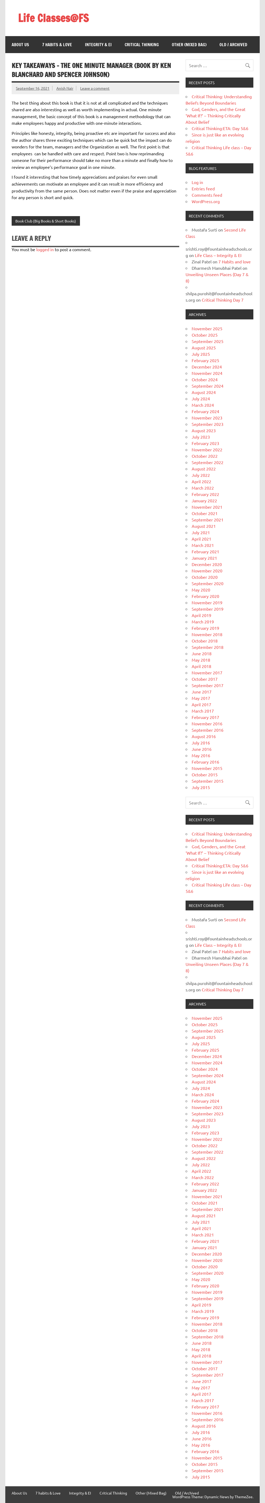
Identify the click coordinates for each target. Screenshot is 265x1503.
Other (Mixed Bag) (189, 45)
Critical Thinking (142, 45)
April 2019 (201, 615)
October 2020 (205, 577)
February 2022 (205, 494)
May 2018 (201, 659)
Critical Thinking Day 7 (223, 299)
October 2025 (205, 334)
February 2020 (205, 596)
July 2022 (201, 475)
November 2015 (207, 768)
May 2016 (201, 755)
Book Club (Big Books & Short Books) (45, 221)
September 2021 (207, 519)
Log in (197, 182)
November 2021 (207, 506)
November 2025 (207, 328)
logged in (45, 249)
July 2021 (201, 532)
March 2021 (203, 545)
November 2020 (207, 570)
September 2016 (207, 730)
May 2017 (201, 698)
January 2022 (204, 500)
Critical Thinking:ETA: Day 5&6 (220, 128)
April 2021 (201, 538)
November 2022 (207, 449)
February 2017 (205, 717)
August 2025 (204, 347)
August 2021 (204, 526)
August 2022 (204, 468)
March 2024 (203, 405)
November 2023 (207, 417)
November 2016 (207, 723)
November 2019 (207, 602)
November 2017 (207, 672)
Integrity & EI (98, 45)
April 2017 (201, 704)
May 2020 (201, 589)
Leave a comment (95, 88)
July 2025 (201, 354)
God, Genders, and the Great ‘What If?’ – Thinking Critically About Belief (215, 115)
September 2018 (207, 647)
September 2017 (207, 685)
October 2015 (205, 774)
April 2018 (201, 666)
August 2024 (204, 392)
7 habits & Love (57, 45)
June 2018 (202, 653)
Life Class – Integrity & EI (218, 255)
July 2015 (201, 787)
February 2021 (205, 551)
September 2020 (207, 583)
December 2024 (207, 366)
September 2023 (207, 424)
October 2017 (205, 679)
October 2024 (205, 379)
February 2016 (205, 761)
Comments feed (207, 195)
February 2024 (205, 411)
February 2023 (205, 443)
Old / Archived (233, 45)
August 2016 (204, 736)
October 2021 (205, 513)
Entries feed (203, 188)
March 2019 (203, 621)
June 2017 (202, 691)
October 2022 (205, 456)
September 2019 (207, 608)
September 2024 (207, 385)
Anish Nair (64, 88)
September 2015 (207, 780)
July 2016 (201, 742)
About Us (20, 45)
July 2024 (201, 398)
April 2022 (201, 481)
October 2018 (205, 640)
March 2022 (203, 487)
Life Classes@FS (53, 17)
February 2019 (205, 628)
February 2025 (205, 360)
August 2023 (204, 430)
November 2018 (207, 634)
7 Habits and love (234, 261)
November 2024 (207, 373)
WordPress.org (206, 201)
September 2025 (207, 341)
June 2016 (202, 749)
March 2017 (203, 710)
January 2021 (204, 557)
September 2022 (207, 462)
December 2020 (207, 564)
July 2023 (201, 436)
